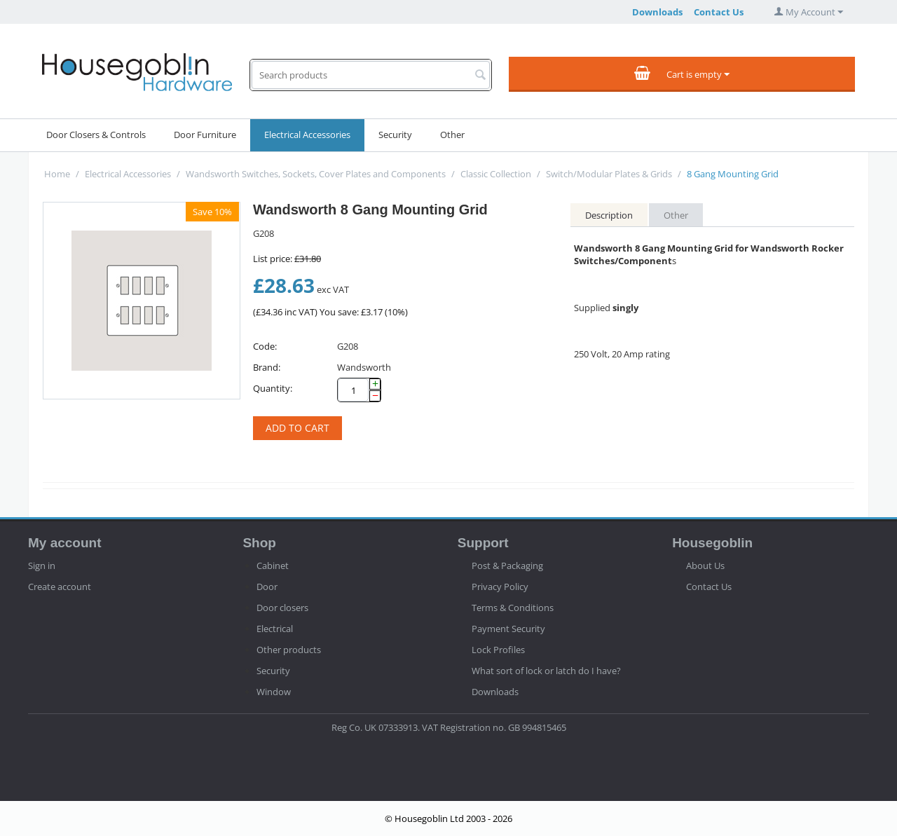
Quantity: (272, 388)
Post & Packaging (507, 565)
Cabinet (272, 565)
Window (273, 691)
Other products (288, 649)
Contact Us (719, 12)
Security (395, 134)
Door (267, 586)
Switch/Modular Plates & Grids (609, 173)
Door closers (282, 607)
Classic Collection (495, 173)
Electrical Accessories (307, 134)
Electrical (274, 628)
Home (57, 173)
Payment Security (508, 628)
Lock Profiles (498, 649)
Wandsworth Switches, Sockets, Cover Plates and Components (316, 173)
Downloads (657, 12)
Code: (265, 346)
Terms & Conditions (513, 607)
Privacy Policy (500, 586)
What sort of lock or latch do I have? (546, 670)
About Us (705, 565)
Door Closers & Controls (96, 134)
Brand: (266, 367)
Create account (59, 586)
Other (452, 134)
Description (609, 215)
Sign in (41, 565)
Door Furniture (205, 134)
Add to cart (297, 427)
